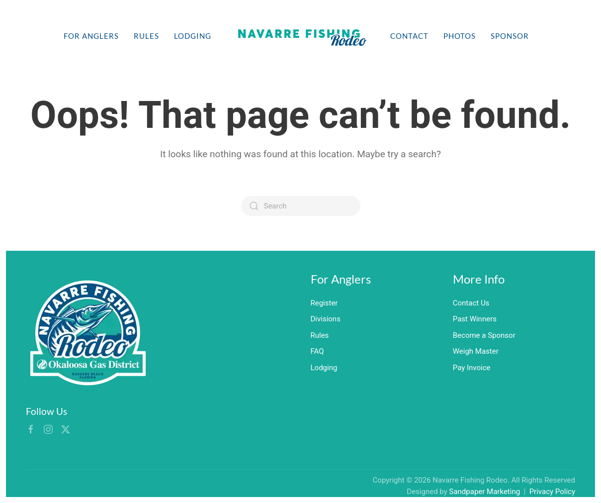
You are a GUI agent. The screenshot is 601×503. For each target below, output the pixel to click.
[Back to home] (300, 36)
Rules (146, 35)
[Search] (300, 206)
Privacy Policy (552, 491)
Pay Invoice (472, 367)
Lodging (192, 35)
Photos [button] (459, 35)
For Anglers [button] (91, 35)
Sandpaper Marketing (484, 491)
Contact (409, 35)
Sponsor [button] (510, 35)
